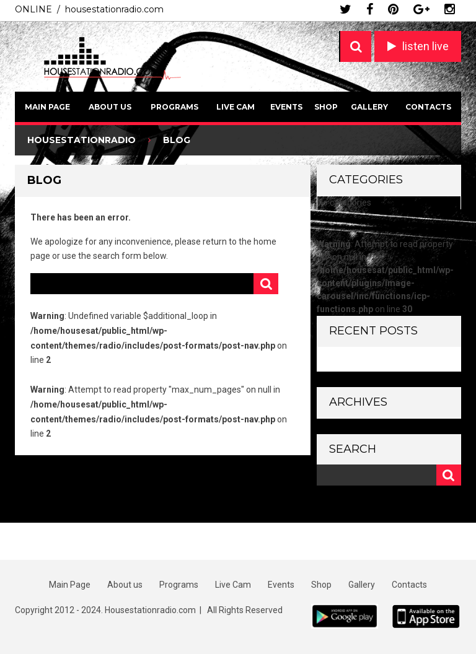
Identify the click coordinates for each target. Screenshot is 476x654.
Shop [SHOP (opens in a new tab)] (326, 106)
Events (286, 106)
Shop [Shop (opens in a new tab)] (321, 585)
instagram (449, 9)
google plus (421, 9)
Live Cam (235, 106)
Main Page (47, 106)
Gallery (369, 106)
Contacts (428, 106)
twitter (345, 9)
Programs (174, 106)
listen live (425, 46)
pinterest (393, 9)
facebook (369, 9)
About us (110, 106)
